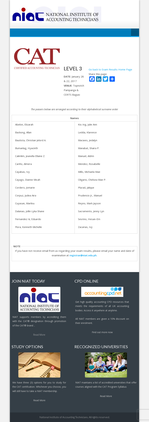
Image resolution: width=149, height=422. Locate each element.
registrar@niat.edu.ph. (83, 255)
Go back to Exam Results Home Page (110, 69)
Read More (39, 334)
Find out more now (102, 332)
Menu (135, 33)
